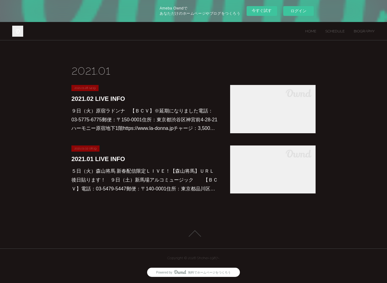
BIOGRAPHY (364, 31)
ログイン (298, 11)
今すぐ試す (262, 10)
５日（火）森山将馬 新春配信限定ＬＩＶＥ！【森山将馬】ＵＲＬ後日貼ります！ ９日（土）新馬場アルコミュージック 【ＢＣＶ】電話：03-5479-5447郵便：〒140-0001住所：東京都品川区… (144, 179)
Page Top (193, 233)
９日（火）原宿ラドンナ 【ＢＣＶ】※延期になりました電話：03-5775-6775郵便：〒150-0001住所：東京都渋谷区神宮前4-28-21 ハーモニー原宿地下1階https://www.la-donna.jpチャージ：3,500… (144, 119)
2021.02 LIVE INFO (98, 98)
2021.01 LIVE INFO (98, 159)
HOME (310, 31)
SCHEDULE (335, 31)
